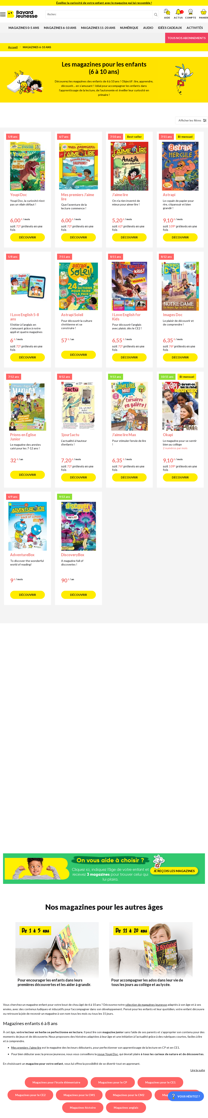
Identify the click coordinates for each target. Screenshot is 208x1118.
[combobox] (102, 14)
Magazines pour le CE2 (30, 1095)
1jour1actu (70, 434)
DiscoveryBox (72, 554)
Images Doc (172, 314)
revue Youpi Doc (107, 1054)
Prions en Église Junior (23, 436)
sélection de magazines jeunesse (146, 1004)
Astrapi (169, 194)
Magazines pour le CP (112, 1082)
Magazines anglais (126, 1107)
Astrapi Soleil (72, 314)
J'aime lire (120, 194)
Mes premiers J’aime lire (26, 1047)
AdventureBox (22, 554)
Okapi (168, 434)
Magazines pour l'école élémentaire (56, 1082)
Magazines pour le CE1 (160, 1082)
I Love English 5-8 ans (24, 316)
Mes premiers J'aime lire (77, 196)
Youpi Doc (18, 194)
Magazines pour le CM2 (128, 1095)
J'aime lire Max (124, 434)
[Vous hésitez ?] (186, 1096)
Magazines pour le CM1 (79, 1095)
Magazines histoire (83, 1107)
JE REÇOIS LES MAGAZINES (174, 871)
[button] (190, 14)
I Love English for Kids (126, 316)
